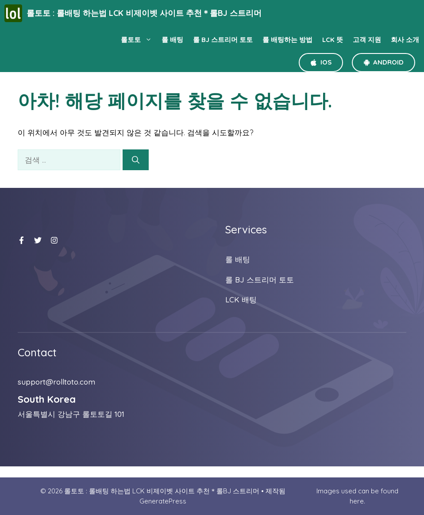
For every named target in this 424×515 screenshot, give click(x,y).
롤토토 (139, 40)
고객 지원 (367, 39)
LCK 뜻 (332, 39)
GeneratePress (162, 501)
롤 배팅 (172, 39)
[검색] (136, 160)
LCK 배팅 (241, 299)
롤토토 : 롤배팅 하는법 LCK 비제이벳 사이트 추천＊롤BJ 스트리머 (144, 13)
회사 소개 (405, 39)
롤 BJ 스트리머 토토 (223, 39)
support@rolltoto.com (56, 381)
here (357, 501)
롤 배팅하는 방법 (287, 39)
